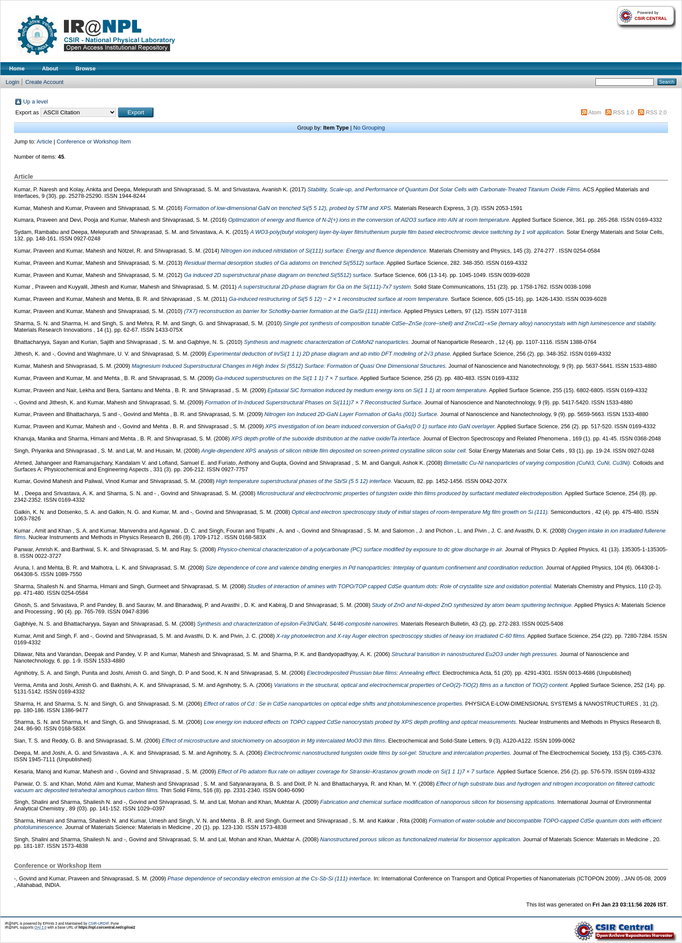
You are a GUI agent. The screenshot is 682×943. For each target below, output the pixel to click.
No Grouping (369, 127)
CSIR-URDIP (98, 924)
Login (12, 82)
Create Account (44, 82)
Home (17, 68)
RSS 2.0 (656, 112)
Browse (86, 68)
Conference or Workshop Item (93, 141)
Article (44, 141)
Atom (594, 112)
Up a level (35, 101)
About (50, 68)
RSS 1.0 (623, 112)
